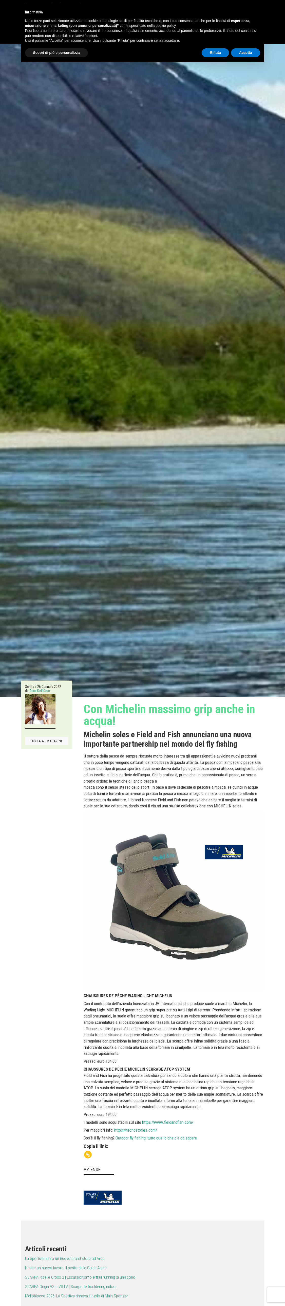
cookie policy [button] (166, 26)
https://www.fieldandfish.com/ (167, 1122)
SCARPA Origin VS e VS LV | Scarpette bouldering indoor (71, 1286)
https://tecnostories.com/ (135, 1130)
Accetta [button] (245, 53)
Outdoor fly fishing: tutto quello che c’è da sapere (156, 1137)
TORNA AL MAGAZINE (46, 741)
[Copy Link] (88, 1154)
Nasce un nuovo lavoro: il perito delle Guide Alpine (66, 1267)
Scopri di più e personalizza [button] (56, 53)
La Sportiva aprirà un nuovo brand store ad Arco (65, 1258)
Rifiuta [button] (215, 53)
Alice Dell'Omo (39, 691)
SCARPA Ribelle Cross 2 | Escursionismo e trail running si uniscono (80, 1277)
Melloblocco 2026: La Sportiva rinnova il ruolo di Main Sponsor (76, 1295)
